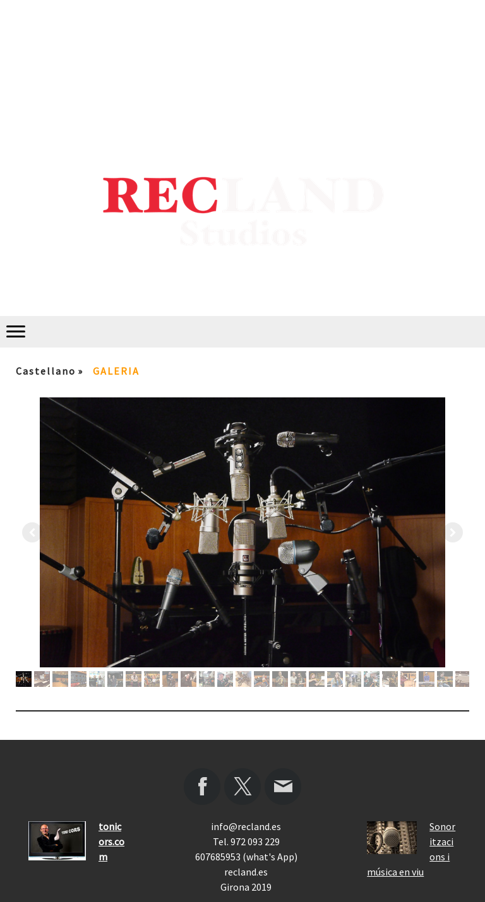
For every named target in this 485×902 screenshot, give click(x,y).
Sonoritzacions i (442, 841)
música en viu (395, 871)
